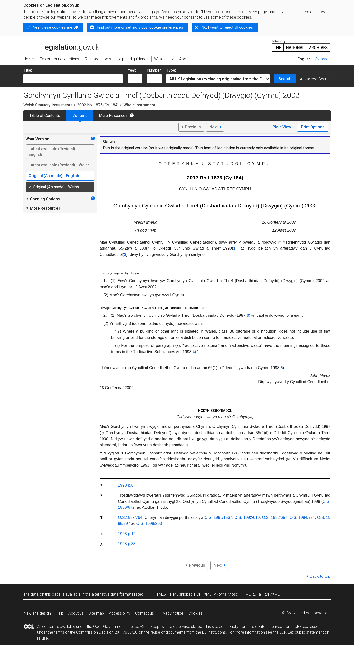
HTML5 (160, 594)
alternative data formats (112, 594)
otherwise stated (187, 626)
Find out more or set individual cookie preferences (140, 27)
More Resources (113, 115)
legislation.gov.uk (61, 45)
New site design (37, 613)
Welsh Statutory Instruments (47, 105)
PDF (197, 594)
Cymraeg (323, 59)
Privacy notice (171, 613)
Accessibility (119, 613)
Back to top (320, 576)
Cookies (195, 613)
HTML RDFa (251, 594)
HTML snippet (180, 594)
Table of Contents (45, 115)
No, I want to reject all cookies (227, 27)
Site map (96, 613)
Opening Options (42, 198)
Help (59, 613)
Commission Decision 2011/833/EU (107, 632)
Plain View (282, 127)
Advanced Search (315, 79)
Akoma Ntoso (226, 594)
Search (285, 78)
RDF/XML (271, 594)
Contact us (144, 613)
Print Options (312, 127)
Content (79, 115)
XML (207, 594)
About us (76, 613)
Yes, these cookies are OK (55, 27)
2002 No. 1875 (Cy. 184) (97, 105)
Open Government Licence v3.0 (120, 626)
